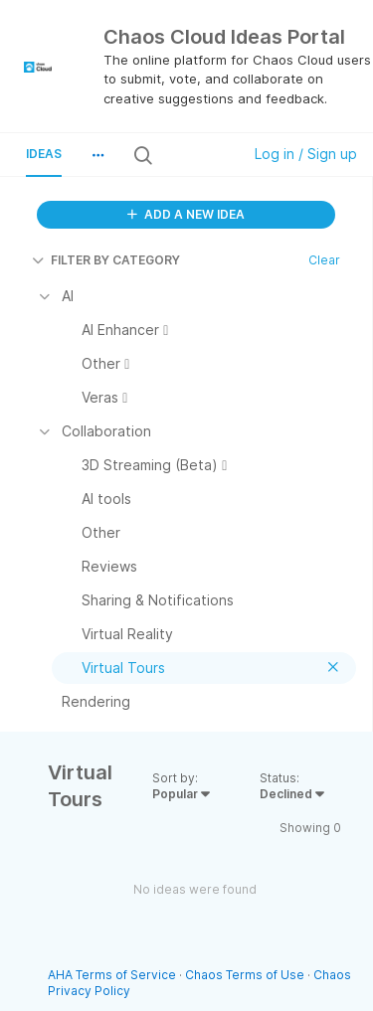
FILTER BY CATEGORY (106, 260)
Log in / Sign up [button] (306, 153)
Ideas (44, 153)
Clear (324, 260)
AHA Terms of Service (113, 974)
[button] (97, 155)
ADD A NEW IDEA (186, 214)
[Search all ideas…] (195, 155)
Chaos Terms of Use (244, 974)
